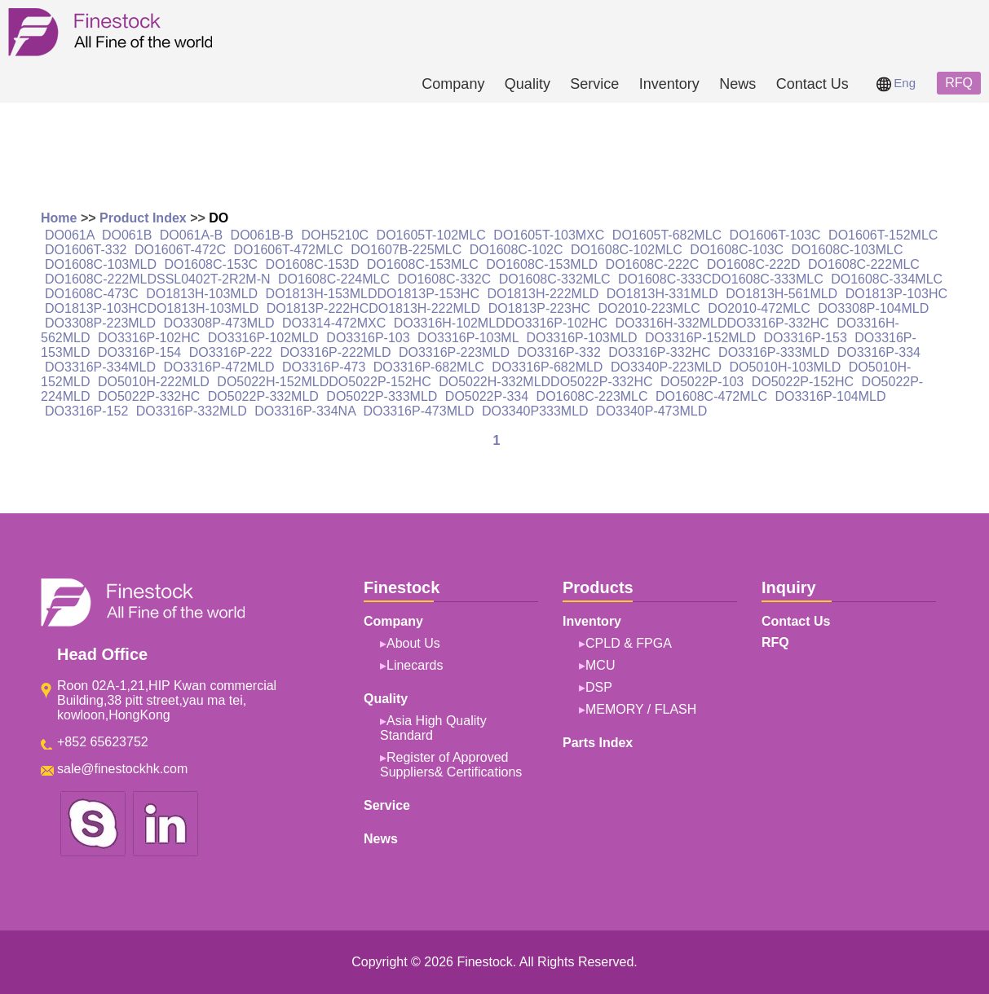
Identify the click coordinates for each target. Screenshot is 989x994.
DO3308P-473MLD (219, 323)
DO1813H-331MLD (662, 294)
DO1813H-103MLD (202, 294)
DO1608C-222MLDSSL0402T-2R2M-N (158, 279)
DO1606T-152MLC (883, 235)
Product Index (143, 218)
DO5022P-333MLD (381, 396)
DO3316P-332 (559, 352)
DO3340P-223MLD (666, 367)
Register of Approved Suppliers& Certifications (451, 764)
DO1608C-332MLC (555, 279)
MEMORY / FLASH (640, 709)
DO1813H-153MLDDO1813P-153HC (372, 294)
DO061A (69, 235)
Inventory (669, 84)
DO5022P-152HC (803, 382)
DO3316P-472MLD (219, 367)
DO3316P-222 (230, 352)
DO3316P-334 (879, 352)
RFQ (959, 83)
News (737, 84)
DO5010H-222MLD (154, 382)
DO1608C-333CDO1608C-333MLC (720, 279)
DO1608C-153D (313, 264)
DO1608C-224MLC (334, 279)
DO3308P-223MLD (100, 323)
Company (453, 84)
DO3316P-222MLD (335, 352)
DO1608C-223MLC (592, 396)
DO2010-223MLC (649, 308)
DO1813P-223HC (539, 308)
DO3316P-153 (805, 338)
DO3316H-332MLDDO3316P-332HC (722, 323)
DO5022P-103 (702, 382)
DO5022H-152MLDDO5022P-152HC (323, 382)
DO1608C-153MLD (542, 264)
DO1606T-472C (180, 250)
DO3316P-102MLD (263, 338)
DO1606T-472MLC (287, 250)
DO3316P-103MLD (581, 338)
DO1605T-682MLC (667, 235)
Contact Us (812, 84)
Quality (527, 84)
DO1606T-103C (775, 235)
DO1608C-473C (92, 294)
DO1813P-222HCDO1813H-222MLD (373, 308)
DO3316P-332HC (659, 352)
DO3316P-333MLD (773, 352)
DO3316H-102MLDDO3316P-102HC (500, 323)
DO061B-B (262, 235)
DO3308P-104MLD (873, 308)
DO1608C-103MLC (847, 250)
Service (594, 84)
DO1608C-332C (444, 279)
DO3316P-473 (323, 367)
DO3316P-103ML (468, 338)
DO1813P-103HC (896, 294)
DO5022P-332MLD (263, 396)
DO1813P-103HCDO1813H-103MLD (151, 308)
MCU (600, 665)
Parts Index (598, 743)
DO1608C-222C (653, 264)
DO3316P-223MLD (454, 352)
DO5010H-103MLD (785, 367)
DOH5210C (335, 235)
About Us (413, 643)
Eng (896, 83)
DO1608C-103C (737, 250)
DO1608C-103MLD (101, 264)
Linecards (414, 665)
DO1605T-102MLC (431, 235)
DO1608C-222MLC (864, 264)
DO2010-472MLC (759, 308)
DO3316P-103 (367, 338)
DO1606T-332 (86, 250)
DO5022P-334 (486, 396)
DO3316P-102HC (149, 338)
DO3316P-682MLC (428, 367)
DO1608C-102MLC (626, 250)
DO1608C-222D (754, 264)
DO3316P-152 (86, 411)
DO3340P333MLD (535, 411)
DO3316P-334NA (304, 411)
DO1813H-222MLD (542, 294)
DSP (598, 687)
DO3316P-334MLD (100, 367)
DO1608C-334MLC (887, 279)
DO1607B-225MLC (406, 250)
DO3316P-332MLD (191, 411)
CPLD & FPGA (628, 643)
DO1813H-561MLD (781, 294)
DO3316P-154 (139, 352)
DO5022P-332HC (149, 396)
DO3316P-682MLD (547, 367)
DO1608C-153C (211, 264)
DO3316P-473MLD (418, 411)
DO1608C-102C (516, 250)
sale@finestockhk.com (122, 769)
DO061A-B (191, 235)
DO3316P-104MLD (830, 396)
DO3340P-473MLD (651, 411)
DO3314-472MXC (334, 323)
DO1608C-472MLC (711, 396)
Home (59, 218)
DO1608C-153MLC (423, 264)
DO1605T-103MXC (548, 235)
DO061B (127, 235)
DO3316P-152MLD (700, 338)
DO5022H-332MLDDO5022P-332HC (545, 382)
